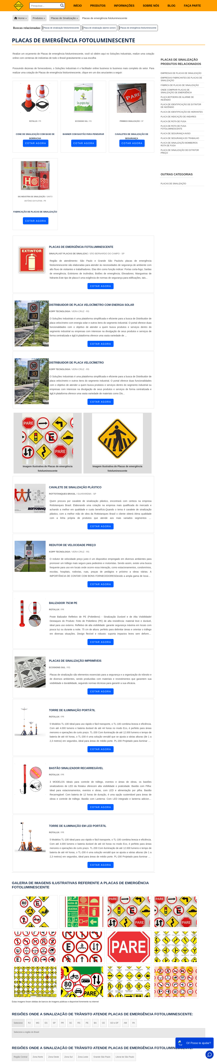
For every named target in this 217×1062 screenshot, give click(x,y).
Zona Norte (38, 980)
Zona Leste (83, 980)
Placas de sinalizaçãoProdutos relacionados (181, 62)
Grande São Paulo (102, 980)
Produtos (97, 5)
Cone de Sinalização (116, 1018)
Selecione (18, 946)
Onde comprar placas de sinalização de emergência (176, 91)
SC (70, 946)
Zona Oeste (53, 980)
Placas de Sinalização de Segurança (126, 1026)
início (77, 5)
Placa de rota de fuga (173, 121)
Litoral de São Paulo (125, 980)
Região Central (20, 980)
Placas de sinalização (173, 183)
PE (87, 946)
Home (200, 1012)
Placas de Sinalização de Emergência (126, 1031)
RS (78, 946)
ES (46, 946)
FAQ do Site (196, 1034)
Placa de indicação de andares (178, 117)
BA (95, 946)
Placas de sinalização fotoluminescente (61, 28)
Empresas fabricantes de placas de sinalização (181, 79)
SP (54, 946)
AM (125, 946)
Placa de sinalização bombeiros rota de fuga (179, 144)
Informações (124, 5)
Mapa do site (195, 1025)
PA (133, 946)
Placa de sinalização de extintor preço (180, 151)
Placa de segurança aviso (176, 133)
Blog (171, 5)
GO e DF (114, 946)
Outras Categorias (177, 174)
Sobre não (196, 1021)
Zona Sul (68, 980)
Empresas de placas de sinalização (181, 73)
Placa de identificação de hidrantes (182, 112)
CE (103, 946)
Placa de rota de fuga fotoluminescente (173, 127)
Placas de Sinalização (117, 1022)
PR (62, 946)
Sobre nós (151, 5)
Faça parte (192, 5)
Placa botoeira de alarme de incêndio (177, 98)
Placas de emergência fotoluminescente (138, 28)
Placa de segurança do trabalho (180, 138)
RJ (29, 946)
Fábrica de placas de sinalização (180, 85)
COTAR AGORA (30, 144)
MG (37, 946)
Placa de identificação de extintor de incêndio (181, 105)
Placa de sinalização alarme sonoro (100, 28)
